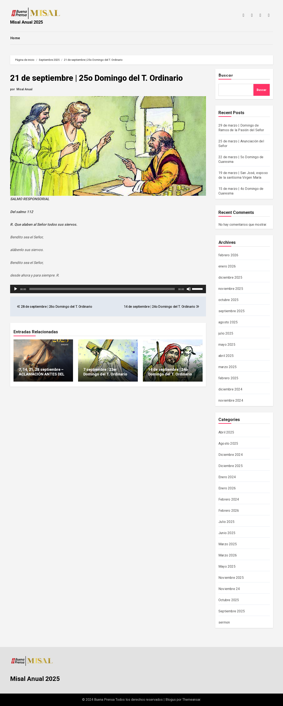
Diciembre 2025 (230, 466)
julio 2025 (225, 333)
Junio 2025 (226, 533)
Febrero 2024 (228, 499)
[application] (108, 289)
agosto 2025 (228, 322)
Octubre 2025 (228, 600)
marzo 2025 (227, 367)
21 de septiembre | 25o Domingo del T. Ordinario (96, 78)
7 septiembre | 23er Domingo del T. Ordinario (105, 371)
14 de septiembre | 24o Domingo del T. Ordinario (170, 371)
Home (15, 38)
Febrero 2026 (228, 511)
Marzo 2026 (227, 555)
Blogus (170, 700)
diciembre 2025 (230, 277)
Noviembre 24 (229, 589)
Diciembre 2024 (230, 455)
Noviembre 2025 (231, 578)
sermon (224, 622)
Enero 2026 (227, 488)
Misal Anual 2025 (26, 22)
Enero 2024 (227, 477)
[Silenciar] (189, 289)
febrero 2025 (228, 378)
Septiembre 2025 (231, 611)
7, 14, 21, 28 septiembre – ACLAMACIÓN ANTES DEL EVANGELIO (41, 374)
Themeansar (191, 700)
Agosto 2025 (228, 443)
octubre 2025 (228, 300)
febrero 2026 (228, 255)
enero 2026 (227, 266)
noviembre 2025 (230, 289)
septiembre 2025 (231, 311)
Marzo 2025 (227, 544)
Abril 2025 (226, 432)
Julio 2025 (226, 522)
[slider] (102, 289)
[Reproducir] (16, 289)
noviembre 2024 (230, 400)
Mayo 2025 (227, 566)
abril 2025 (226, 356)
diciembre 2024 (230, 389)
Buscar (225, 75)
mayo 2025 (226, 345)
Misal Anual (24, 89)
